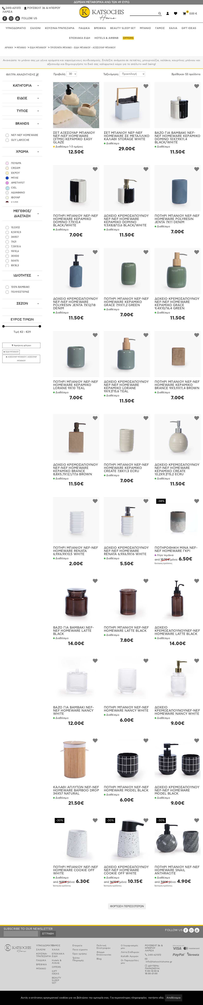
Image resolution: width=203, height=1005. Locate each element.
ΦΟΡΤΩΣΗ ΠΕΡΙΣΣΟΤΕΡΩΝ (127, 906)
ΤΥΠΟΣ (22, 111)
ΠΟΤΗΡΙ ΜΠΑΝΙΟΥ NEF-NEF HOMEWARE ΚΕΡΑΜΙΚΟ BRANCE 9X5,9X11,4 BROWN (177, 385)
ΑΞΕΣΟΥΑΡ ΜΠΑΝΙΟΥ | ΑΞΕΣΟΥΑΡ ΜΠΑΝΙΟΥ (21, 359)
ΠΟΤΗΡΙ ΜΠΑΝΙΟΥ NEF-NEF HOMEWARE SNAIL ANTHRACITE (177, 870)
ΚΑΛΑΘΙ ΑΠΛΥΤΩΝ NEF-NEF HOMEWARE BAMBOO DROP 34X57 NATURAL (76, 790)
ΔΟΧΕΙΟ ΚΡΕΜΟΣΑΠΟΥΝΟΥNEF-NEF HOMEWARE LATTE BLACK (177, 631)
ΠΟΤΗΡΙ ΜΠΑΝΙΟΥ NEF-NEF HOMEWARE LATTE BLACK (126, 629)
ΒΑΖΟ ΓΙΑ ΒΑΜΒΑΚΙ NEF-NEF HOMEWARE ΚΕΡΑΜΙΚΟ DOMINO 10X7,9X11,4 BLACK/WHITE (177, 137)
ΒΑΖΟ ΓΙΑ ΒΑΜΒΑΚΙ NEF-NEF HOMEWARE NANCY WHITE (73, 710)
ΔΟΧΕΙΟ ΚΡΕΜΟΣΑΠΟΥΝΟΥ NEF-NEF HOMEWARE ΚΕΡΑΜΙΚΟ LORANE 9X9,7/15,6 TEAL (126, 386)
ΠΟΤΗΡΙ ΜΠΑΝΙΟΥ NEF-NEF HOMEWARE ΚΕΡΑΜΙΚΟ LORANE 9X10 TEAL (75, 385)
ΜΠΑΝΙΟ (21, 48)
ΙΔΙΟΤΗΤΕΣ (22, 275)
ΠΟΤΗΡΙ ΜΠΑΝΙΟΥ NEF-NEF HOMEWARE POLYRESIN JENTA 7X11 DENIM (177, 219)
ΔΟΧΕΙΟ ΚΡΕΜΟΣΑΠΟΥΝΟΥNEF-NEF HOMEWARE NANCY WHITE (177, 710)
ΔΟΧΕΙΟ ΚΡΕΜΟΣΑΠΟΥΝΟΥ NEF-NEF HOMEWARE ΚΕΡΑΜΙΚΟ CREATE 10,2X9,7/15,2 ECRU (177, 469)
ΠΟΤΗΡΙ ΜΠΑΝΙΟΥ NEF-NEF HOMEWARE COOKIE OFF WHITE (75, 870)
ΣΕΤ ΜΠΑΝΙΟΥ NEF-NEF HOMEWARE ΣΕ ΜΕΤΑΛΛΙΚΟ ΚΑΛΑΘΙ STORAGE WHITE (126, 136)
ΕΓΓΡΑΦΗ (48, 933)
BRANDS (22, 123)
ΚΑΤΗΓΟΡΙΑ (22, 85)
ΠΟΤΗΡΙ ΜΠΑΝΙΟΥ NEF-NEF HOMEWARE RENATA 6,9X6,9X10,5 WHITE (75, 551)
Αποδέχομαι (174, 998)
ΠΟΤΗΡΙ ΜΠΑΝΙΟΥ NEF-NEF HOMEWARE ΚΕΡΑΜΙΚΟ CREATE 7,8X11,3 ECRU (126, 468)
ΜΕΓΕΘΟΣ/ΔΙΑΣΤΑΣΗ (22, 214)
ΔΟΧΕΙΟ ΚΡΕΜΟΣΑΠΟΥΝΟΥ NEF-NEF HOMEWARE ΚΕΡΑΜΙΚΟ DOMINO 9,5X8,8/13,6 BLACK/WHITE (126, 220)
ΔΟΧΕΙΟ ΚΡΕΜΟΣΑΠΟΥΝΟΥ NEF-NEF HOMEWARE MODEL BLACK (177, 790)
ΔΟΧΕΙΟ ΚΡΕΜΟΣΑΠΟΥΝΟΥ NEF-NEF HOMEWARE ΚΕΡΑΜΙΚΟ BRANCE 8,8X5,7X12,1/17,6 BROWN (75, 469)
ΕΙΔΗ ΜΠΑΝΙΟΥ (38, 48)
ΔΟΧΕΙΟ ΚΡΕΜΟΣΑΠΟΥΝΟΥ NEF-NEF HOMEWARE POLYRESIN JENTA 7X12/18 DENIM (75, 303)
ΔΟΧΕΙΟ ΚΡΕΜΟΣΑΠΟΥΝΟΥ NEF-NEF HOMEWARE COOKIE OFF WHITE (126, 870)
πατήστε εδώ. (156, 998)
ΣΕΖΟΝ (22, 303)
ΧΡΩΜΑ (22, 151)
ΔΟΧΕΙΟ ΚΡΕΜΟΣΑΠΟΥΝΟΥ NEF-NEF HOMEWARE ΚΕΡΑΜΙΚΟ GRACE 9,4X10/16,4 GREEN (177, 303)
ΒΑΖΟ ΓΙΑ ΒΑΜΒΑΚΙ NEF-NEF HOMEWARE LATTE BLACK (73, 631)
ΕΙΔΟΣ (22, 98)
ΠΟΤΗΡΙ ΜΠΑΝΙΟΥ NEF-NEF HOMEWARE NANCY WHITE (126, 709)
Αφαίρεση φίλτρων (21, 345)
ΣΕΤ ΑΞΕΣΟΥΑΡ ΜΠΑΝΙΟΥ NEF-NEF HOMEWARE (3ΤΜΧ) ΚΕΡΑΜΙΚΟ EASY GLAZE (74, 137)
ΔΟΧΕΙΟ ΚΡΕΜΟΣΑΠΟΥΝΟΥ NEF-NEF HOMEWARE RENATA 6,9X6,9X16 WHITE (126, 551)
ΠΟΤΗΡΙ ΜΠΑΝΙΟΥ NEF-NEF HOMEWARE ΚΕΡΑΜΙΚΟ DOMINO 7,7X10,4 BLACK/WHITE (75, 220)
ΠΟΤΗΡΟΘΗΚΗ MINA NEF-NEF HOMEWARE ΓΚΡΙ (176, 549)
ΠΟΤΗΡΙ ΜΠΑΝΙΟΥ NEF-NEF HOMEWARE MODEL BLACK (126, 789)
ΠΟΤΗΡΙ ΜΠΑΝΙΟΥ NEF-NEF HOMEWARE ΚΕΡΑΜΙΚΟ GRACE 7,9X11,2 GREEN (126, 302)
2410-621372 (11, 8)
